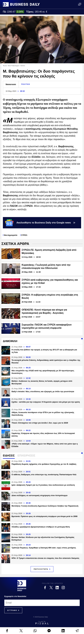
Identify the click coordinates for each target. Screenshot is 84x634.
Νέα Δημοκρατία (10, 235)
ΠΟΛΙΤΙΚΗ (25, 84)
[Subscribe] (12, 610)
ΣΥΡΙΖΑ (24, 235)
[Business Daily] (21, 585)
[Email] (42, 603)
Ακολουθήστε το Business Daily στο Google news (40, 222)
